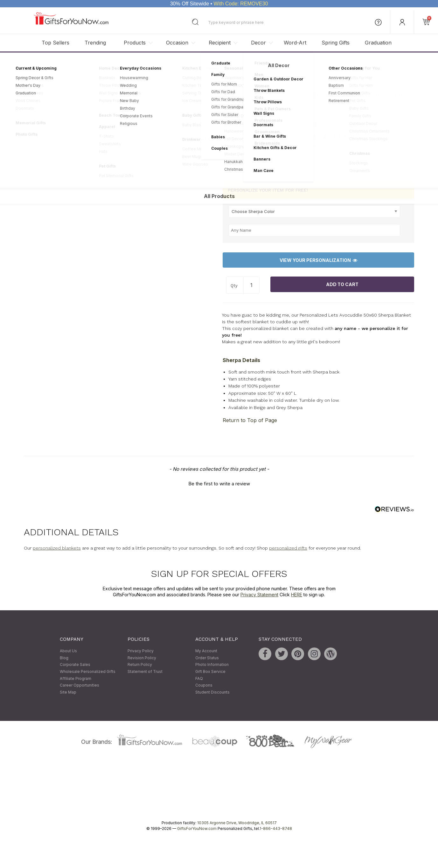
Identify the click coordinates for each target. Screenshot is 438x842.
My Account (206, 651)
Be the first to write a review (219, 484)
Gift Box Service (210, 671)
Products (135, 42)
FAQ (199, 678)
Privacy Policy (141, 651)
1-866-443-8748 (276, 828)
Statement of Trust (145, 671)
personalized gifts (288, 548)
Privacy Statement (259, 594)
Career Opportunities (79, 685)
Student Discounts (212, 692)
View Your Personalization (318, 260)
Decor (258, 42)
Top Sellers (55, 42)
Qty (234, 285)
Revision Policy (142, 657)
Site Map (68, 692)
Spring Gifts (336, 42)
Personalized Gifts (58, 61)
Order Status (207, 657)
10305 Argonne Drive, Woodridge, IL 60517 (237, 823)
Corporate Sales (75, 664)
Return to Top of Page (250, 420)
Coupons (203, 685)
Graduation (378, 42)
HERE (296, 594)
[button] (219, 483)
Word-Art (295, 42)
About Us (68, 651)
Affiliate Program (75, 678)
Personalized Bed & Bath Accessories (116, 61)
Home (29, 61)
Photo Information (212, 664)
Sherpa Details (241, 360)
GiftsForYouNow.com (197, 828)
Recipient (220, 42)
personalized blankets (57, 548)
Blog (64, 657)
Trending (95, 42)
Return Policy (140, 664)
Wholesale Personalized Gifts (87, 671)
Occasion (177, 42)
